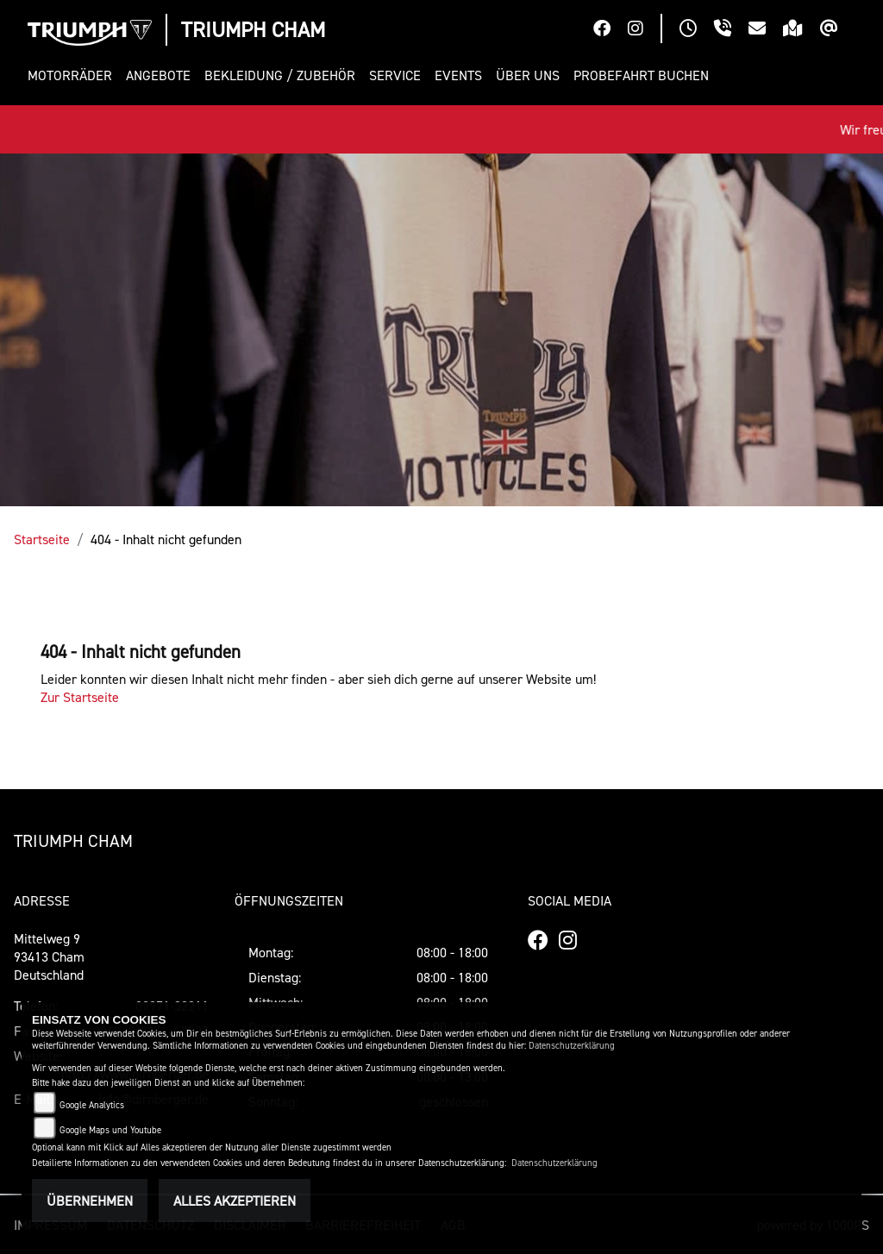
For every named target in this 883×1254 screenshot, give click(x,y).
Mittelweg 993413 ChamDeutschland (49, 956)
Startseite (42, 539)
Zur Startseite (80, 696)
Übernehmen (90, 1200)
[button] (73, 75)
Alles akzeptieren (234, 1200)
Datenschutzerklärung (572, 1045)
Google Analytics (91, 1105)
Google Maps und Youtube (110, 1130)
